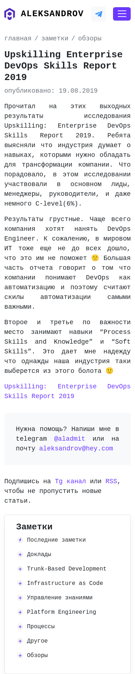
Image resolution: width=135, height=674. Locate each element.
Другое (37, 641)
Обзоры (37, 655)
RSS (111, 481)
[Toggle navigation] (122, 14)
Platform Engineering (61, 612)
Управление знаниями (60, 598)
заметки (54, 38)
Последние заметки (56, 540)
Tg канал (70, 481)
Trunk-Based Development (67, 569)
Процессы (41, 627)
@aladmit (69, 438)
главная (18, 38)
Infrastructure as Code (65, 583)
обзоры (90, 38)
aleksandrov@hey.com (76, 448)
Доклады (39, 554)
